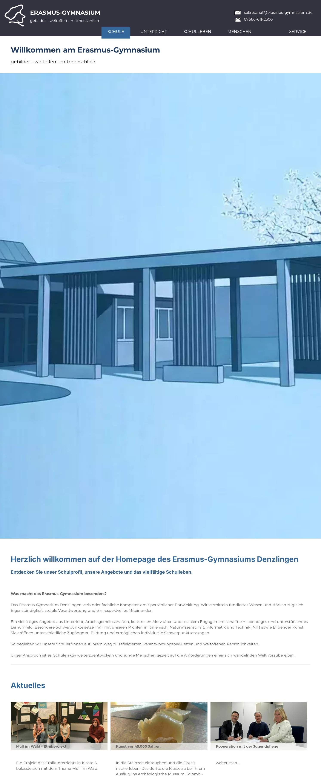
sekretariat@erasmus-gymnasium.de (278, 12)
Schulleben (197, 31)
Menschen (239, 31)
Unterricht (153, 31)
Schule (116, 31)
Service (297, 31)
